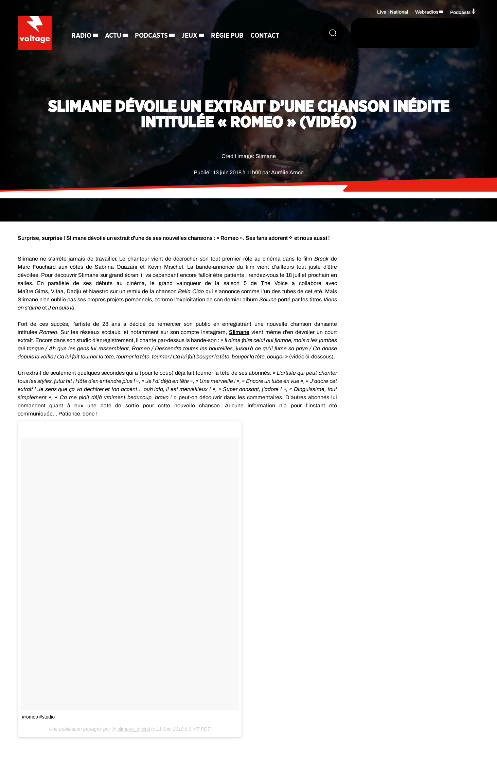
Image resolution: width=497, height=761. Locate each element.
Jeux (189, 35)
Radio (81, 35)
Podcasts (151, 35)
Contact (264, 35)
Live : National (392, 12)
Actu (113, 35)
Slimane (239, 332)
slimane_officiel (133, 729)
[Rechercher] (333, 33)
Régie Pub (227, 35)
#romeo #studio (38, 717)
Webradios (427, 12)
